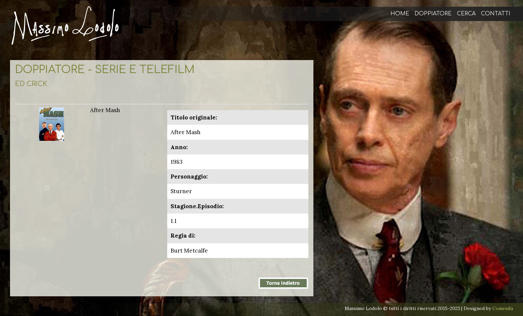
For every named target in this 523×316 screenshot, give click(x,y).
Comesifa (502, 308)
